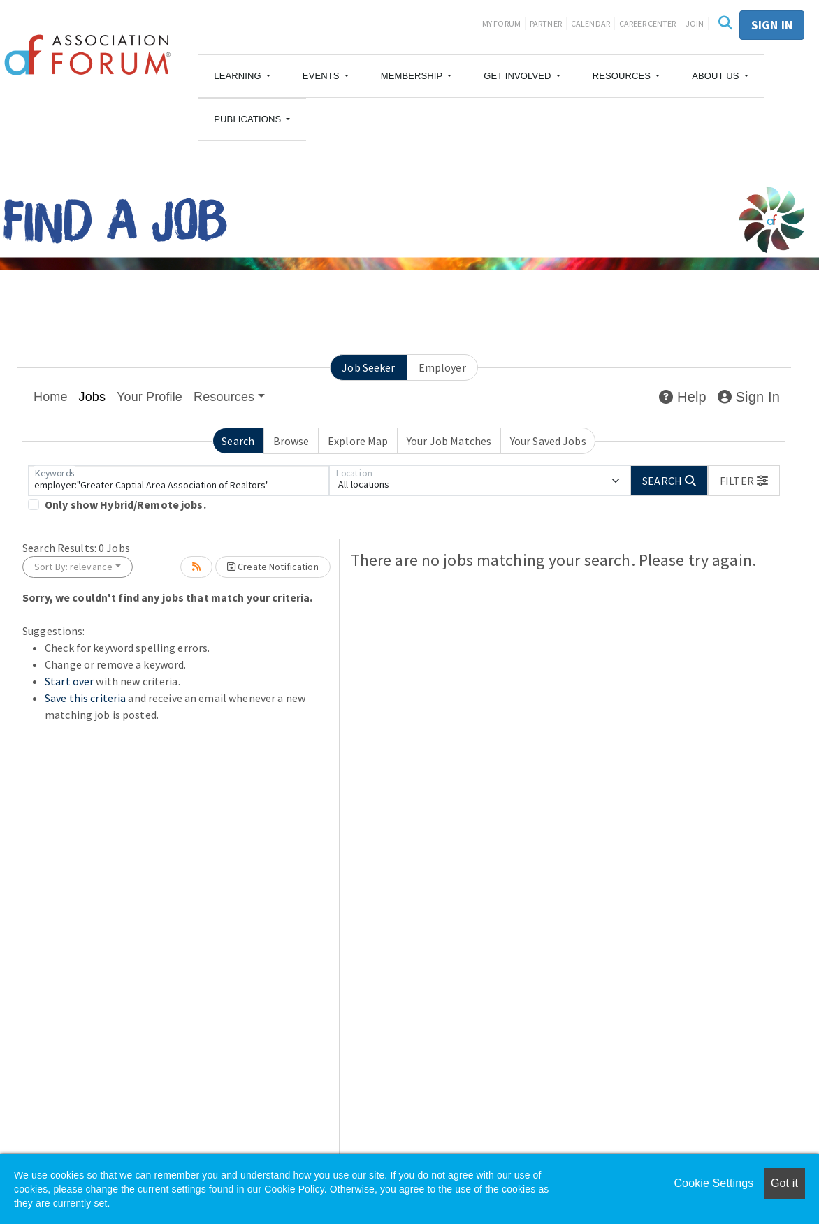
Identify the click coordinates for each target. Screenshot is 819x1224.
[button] (242, 76)
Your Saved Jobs (548, 441)
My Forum (501, 23)
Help (682, 397)
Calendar (590, 23)
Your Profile (149, 397)
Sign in (771, 25)
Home (51, 397)
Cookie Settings (713, 1183)
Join (695, 23)
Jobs (92, 397)
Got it (784, 1183)
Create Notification (273, 566)
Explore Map (358, 441)
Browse (291, 441)
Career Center (647, 23)
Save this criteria (85, 698)
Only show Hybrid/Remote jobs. (125, 504)
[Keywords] (178, 480)
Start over (69, 681)
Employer (442, 367)
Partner (546, 23)
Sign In (749, 397)
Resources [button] (224, 397)
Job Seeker (368, 367)
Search (238, 441)
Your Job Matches (449, 441)
